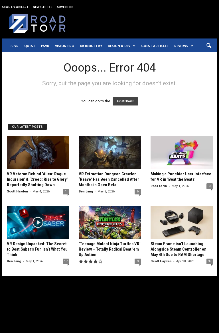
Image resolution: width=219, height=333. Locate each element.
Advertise (65, 7)
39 (209, 261)
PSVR (45, 46)
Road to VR (159, 186)
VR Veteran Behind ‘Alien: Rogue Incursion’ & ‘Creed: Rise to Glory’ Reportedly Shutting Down (37, 179)
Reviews (183, 46)
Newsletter (42, 7)
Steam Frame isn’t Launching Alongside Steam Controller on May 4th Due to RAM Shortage (178, 249)
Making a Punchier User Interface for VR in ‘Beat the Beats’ (181, 176)
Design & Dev (121, 46)
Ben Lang (86, 191)
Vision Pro (64, 46)
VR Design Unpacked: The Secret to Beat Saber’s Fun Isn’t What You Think (37, 249)
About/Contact (15, 7)
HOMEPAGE (125, 101)
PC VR (14, 46)
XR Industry (91, 46)
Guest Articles (155, 46)
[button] (208, 46)
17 (66, 261)
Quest (29, 46)
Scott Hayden (17, 191)
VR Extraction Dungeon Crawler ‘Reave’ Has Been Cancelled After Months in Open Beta (109, 179)
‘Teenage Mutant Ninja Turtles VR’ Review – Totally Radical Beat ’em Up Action (110, 249)
